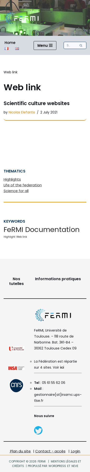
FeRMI (42, 461)
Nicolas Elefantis (22, 112)
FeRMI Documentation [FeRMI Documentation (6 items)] (42, 229)
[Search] (70, 45)
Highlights (12, 179)
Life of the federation (23, 185)
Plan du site (20, 451)
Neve (74, 466)
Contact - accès (50, 451)
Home (10, 42)
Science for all (16, 190)
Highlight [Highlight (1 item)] (9, 237)
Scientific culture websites (37, 103)
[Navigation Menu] (45, 45)
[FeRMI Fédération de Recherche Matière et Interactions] (22, 18)
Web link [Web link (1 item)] (21, 237)
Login (76, 451)
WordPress (57, 466)
